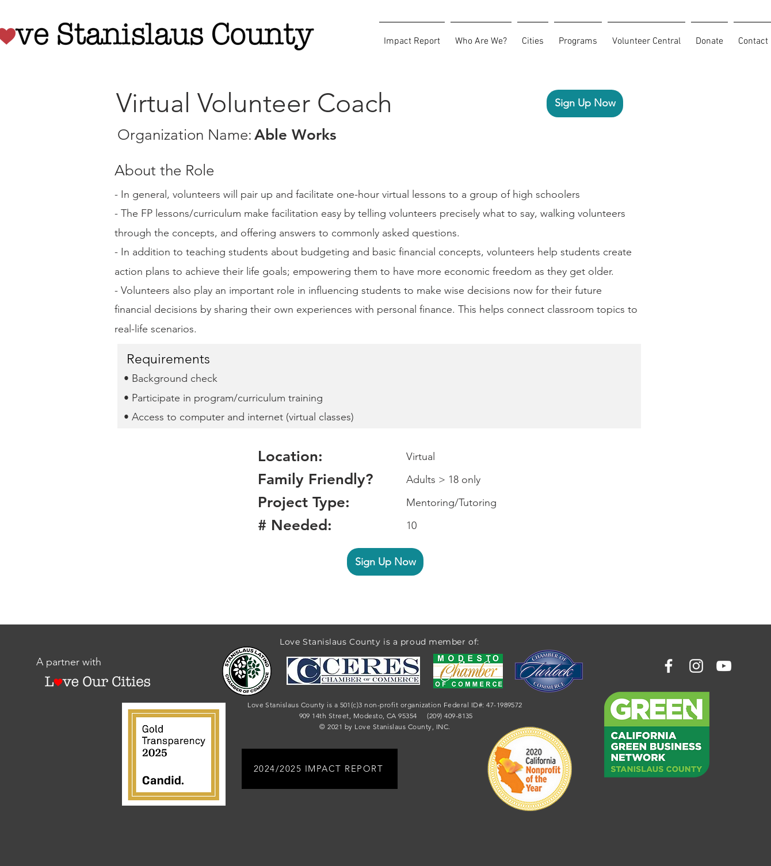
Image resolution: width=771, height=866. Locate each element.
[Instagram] (696, 666)
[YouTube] (724, 666)
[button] (481, 36)
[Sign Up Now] (585, 103)
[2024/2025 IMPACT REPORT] (320, 769)
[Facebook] (668, 666)
